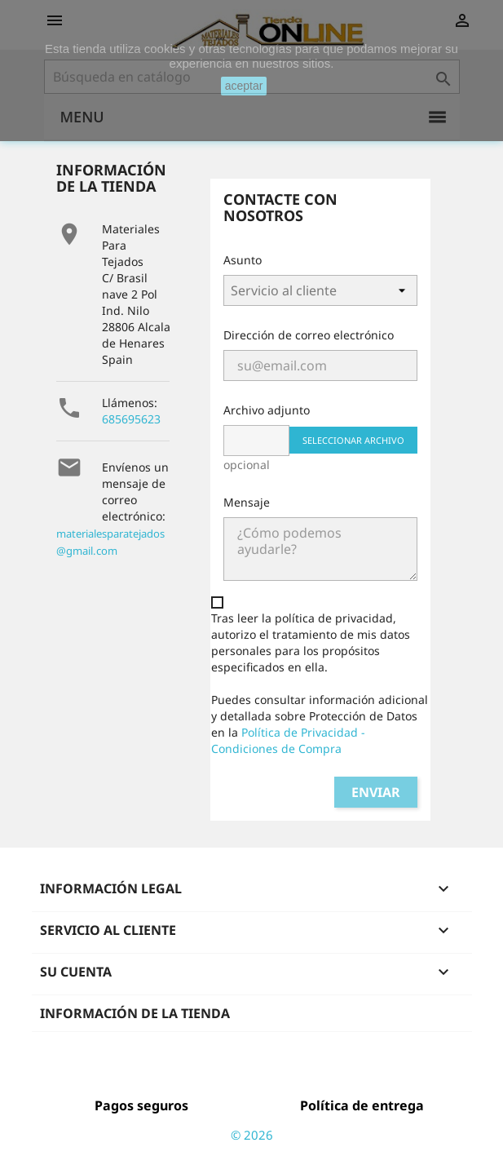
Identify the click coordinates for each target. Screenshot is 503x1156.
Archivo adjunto (266, 410)
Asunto (242, 260)
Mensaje (246, 502)
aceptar (244, 85)
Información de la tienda (135, 1013)
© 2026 (252, 1135)
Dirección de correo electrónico (308, 335)
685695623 (131, 419)
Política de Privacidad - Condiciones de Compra (288, 740)
